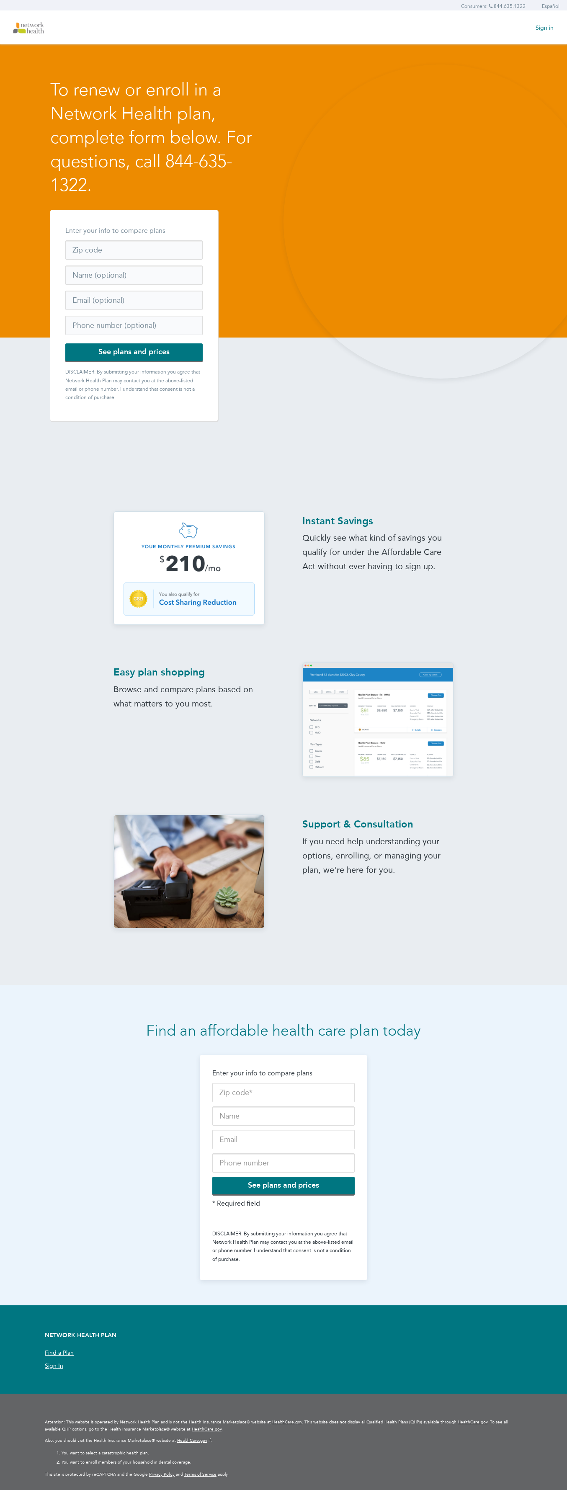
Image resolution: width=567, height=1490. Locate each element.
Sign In (54, 1365)
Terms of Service (200, 1474)
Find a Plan (59, 1352)
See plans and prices (134, 351)
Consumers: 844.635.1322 (493, 6)
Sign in (545, 27)
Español (550, 6)
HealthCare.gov (287, 1422)
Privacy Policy (162, 1474)
